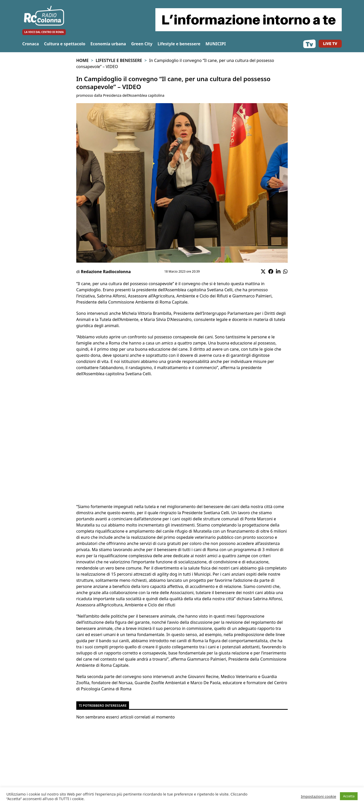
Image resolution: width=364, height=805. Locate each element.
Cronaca (30, 44)
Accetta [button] (349, 796)
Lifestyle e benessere (178, 44)
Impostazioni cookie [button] (318, 796)
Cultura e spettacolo (64, 44)
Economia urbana (108, 44)
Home (82, 60)
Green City (141, 44)
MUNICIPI (216, 44)
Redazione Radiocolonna (106, 271)
